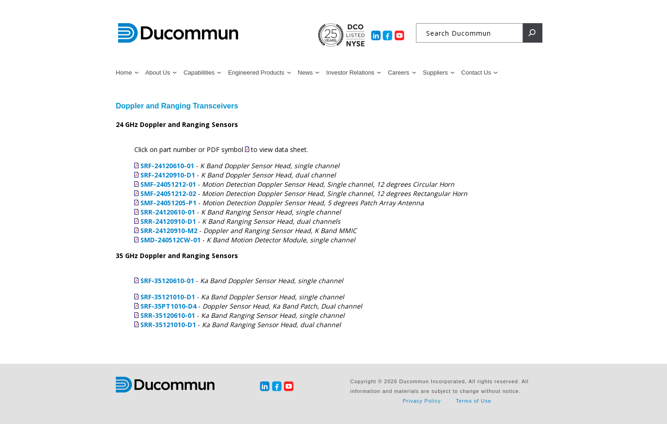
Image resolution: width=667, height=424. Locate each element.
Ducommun (178, 33)
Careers (398, 72)
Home (124, 72)
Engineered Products (256, 72)
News (305, 72)
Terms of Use (473, 401)
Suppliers (435, 72)
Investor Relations (350, 72)
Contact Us (476, 72)
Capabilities (198, 72)
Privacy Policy (421, 401)
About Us (157, 72)
